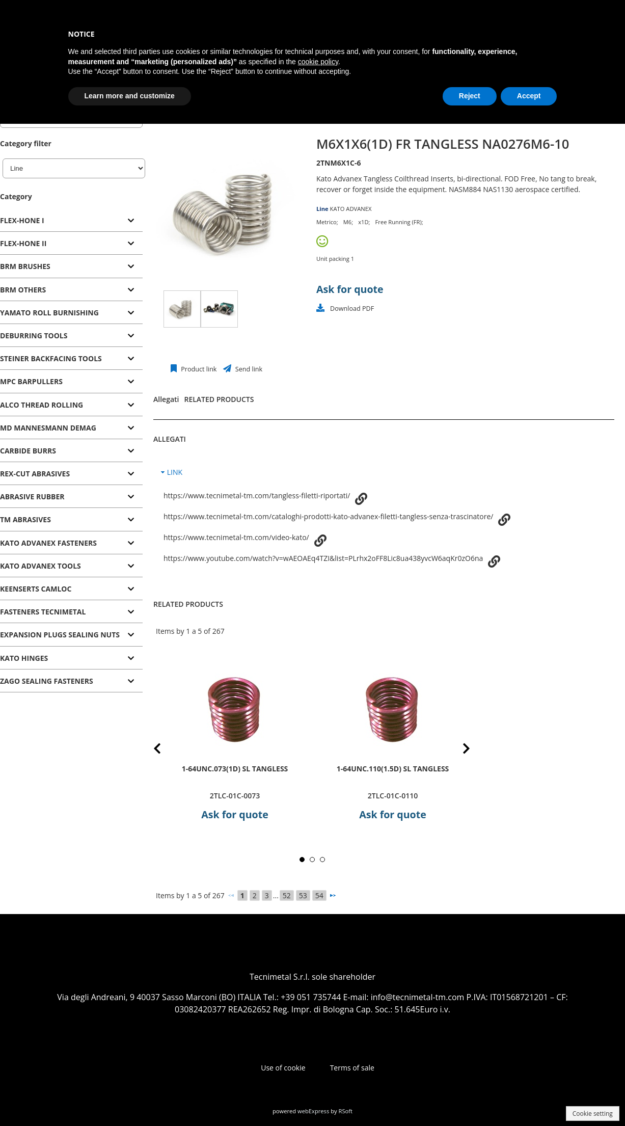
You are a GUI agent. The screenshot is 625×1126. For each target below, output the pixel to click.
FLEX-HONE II (23, 243)
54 (319, 895)
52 (287, 895)
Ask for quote (350, 289)
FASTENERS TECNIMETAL (43, 611)
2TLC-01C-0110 (393, 795)
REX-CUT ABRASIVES (35, 473)
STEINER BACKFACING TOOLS (51, 358)
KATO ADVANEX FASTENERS (48, 543)
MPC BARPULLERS (31, 381)
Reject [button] (469, 96)
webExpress (313, 1111)
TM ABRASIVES (25, 519)
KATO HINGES (24, 658)
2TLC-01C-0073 (235, 795)
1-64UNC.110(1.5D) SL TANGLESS (393, 768)
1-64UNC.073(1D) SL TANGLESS (235, 768)
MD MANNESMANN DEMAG (48, 428)
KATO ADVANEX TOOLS (40, 566)
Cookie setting (593, 1113)
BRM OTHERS (23, 289)
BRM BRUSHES (25, 266)
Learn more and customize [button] (130, 96)
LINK (174, 472)
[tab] (71, 221)
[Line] (74, 168)
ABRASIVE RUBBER (32, 496)
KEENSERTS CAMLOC (35, 589)
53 (303, 895)
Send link (248, 369)
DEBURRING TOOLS (33, 335)
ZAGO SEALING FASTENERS (46, 681)
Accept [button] (529, 96)
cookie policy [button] (318, 62)
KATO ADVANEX (351, 208)
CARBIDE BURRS (28, 450)
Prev (165, 750)
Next (458, 750)
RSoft (346, 1111)
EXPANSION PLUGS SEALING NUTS (60, 634)
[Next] (333, 895)
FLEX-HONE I (22, 220)
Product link (198, 369)
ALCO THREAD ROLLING (41, 405)
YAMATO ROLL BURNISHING (49, 312)
